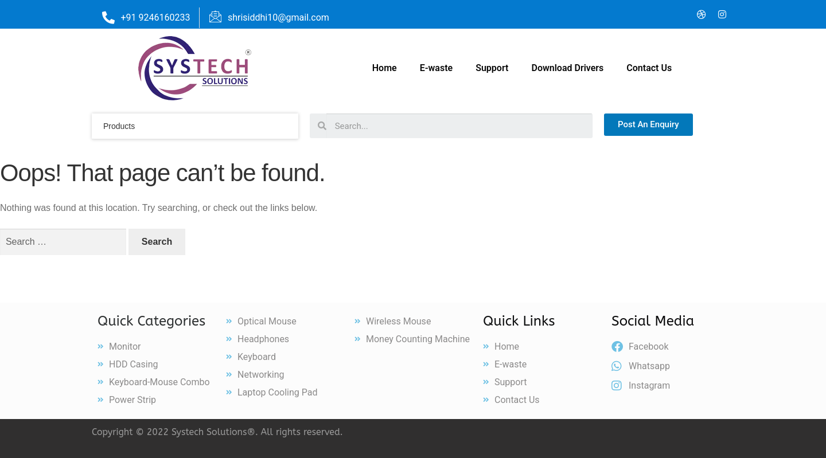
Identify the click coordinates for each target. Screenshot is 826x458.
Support (492, 67)
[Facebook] (639, 14)
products (119, 126)
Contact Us (649, 67)
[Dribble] (701, 14)
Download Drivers (567, 67)
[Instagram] (722, 14)
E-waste (436, 67)
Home (384, 67)
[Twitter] (660, 14)
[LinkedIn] (680, 14)
